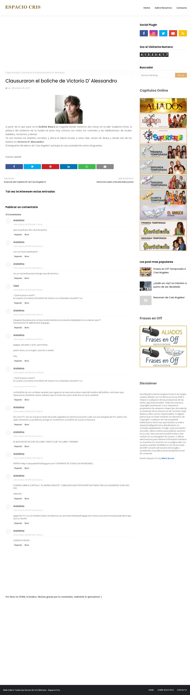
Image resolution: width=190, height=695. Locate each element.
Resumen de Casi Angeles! (169, 297)
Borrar (27, 234)
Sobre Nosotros (166, 690)
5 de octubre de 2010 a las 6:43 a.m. (28, 314)
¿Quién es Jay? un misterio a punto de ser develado (170, 284)
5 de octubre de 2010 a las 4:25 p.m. (28, 458)
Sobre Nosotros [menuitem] (163, 7)
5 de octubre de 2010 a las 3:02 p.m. (28, 436)
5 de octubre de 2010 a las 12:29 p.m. (29, 372)
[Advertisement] (68, 44)
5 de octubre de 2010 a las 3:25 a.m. (28, 290)
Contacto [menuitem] (181, 7)
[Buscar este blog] (157, 75)
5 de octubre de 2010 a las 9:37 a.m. (28, 339)
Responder (18, 234)
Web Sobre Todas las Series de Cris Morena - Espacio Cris (31, 690)
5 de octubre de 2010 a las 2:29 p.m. (28, 411)
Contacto (182, 690)
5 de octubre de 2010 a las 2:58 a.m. (28, 268)
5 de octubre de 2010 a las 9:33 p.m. (28, 510)
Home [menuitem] (147, 7)
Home (151, 690)
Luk (9, 88)
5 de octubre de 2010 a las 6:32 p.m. (28, 479)
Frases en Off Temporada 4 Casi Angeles (169, 270)
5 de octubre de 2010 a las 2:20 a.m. (28, 246)
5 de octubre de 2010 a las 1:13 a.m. (28, 224)
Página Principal (12, 72)
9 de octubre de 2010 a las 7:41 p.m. (28, 535)
